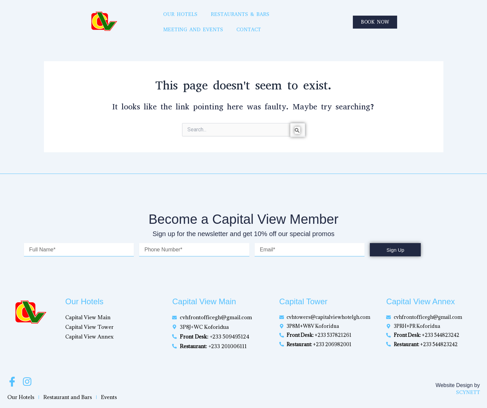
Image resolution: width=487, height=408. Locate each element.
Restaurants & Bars (210, 19)
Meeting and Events (285, 19)
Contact (342, 19)
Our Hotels (149, 19)
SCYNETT (468, 392)
